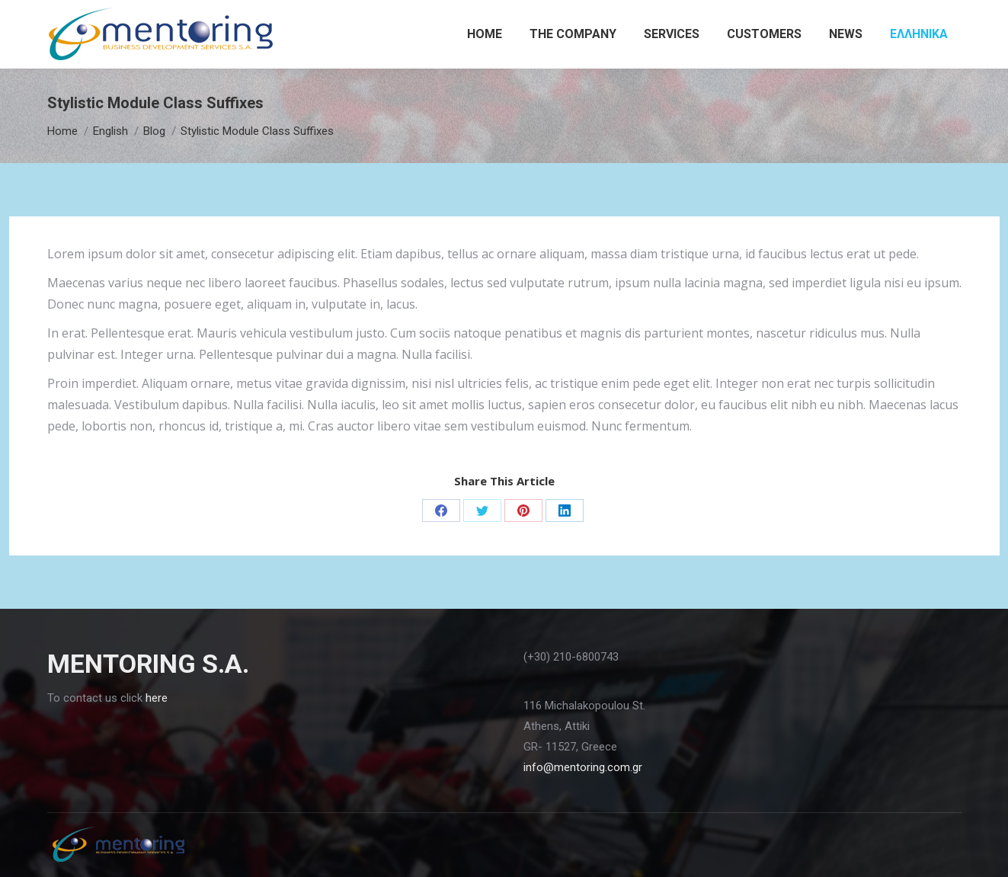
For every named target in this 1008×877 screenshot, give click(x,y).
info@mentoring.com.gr (582, 767)
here (157, 698)
